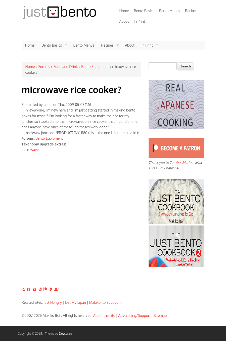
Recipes (191, 11)
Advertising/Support (134, 315)
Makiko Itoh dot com (105, 302)
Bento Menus (169, 11)
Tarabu (175, 162)
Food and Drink (66, 66)
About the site (104, 315)
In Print (139, 21)
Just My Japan (75, 302)
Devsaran (65, 333)
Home (124, 11)
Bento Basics (144, 11)
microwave (30, 149)
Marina (187, 162)
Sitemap (160, 315)
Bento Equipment (95, 66)
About (124, 21)
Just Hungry (53, 302)
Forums (44, 66)
